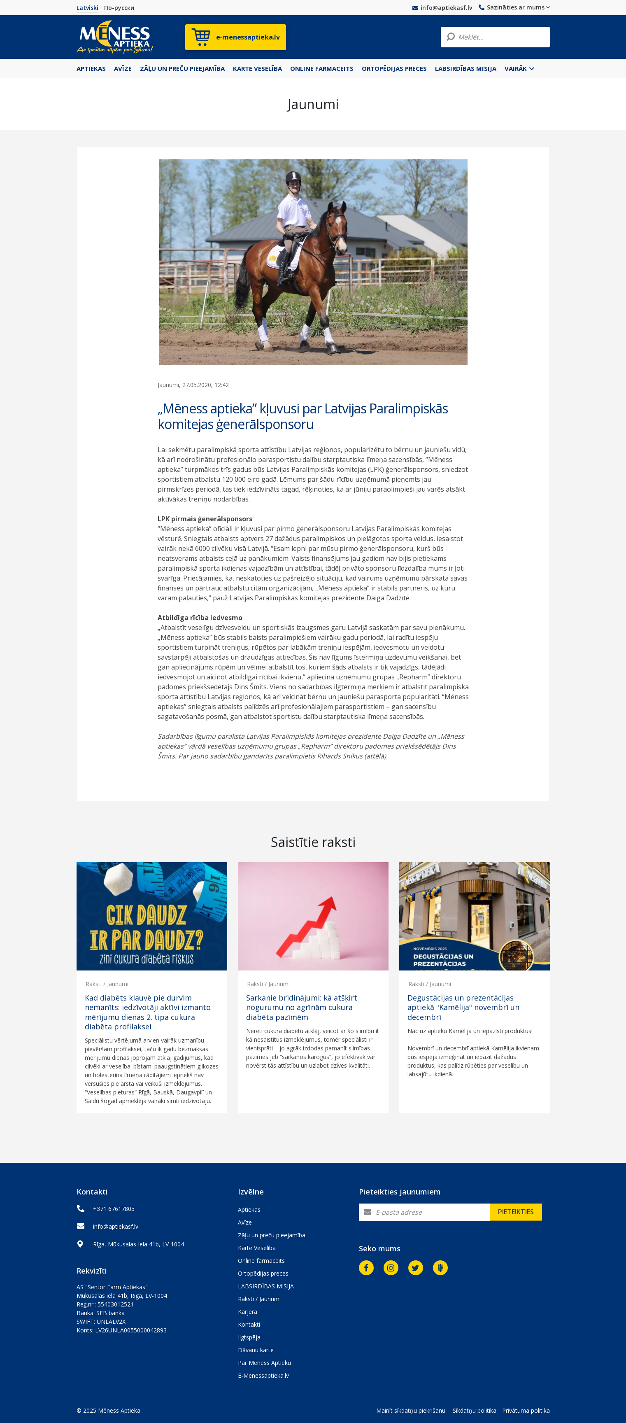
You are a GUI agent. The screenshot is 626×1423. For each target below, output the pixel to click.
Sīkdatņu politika (474, 1410)
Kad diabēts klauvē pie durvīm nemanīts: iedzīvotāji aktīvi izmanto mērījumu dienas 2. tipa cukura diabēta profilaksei (148, 1012)
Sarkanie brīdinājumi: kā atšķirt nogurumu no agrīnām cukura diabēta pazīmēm (301, 1007)
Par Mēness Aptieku (264, 1363)
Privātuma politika (526, 1410)
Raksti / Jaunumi (107, 984)
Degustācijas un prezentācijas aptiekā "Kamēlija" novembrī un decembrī (463, 1007)
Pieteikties (516, 1211)
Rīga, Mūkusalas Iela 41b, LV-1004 (138, 1244)
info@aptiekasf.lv (442, 8)
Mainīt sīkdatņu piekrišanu (410, 1410)
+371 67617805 (114, 1209)
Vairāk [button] (519, 68)
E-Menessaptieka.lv (263, 1375)
